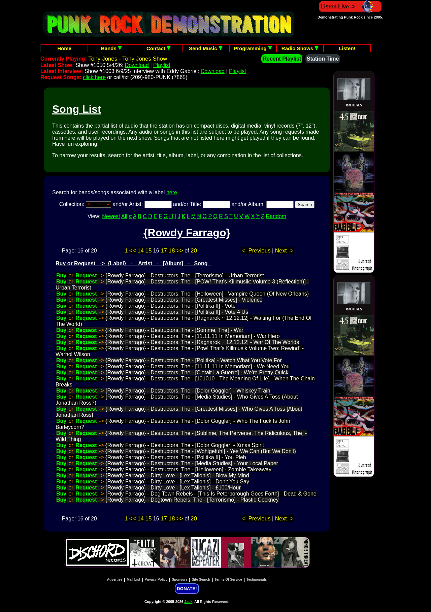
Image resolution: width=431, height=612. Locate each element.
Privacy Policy (156, 579)
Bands (111, 48)
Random (276, 216)
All (124, 216)
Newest (111, 216)
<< (132, 250)
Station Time (323, 59)
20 (194, 250)
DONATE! (187, 588)
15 (148, 250)
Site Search (201, 579)
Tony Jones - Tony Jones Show (127, 59)
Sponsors (179, 579)
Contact (158, 48)
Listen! (347, 48)
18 (171, 250)
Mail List (133, 579)
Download (137, 65)
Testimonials (256, 579)
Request (86, 275)
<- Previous (255, 250)
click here (94, 77)
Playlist (161, 65)
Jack (189, 602)
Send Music (206, 48)
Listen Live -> (350, 6)
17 (164, 250)
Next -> (284, 250)
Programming (253, 48)
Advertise (115, 579)
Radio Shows (300, 48)
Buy (61, 275)
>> (179, 250)
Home (64, 48)
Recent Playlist (282, 59)
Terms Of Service (228, 579)
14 (140, 250)
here (171, 192)
